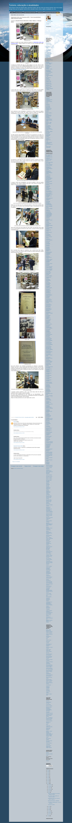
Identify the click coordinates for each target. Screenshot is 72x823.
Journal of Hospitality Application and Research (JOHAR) (49, 407)
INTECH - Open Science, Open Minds (48, 123)
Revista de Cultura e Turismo (49, 660)
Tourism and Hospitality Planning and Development (48, 572)
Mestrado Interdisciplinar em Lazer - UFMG (49, 63)
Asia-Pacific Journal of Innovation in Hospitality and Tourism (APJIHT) (49, 203)
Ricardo (15, 421)
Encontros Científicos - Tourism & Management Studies (48, 249)
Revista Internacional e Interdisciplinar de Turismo (49, 532)
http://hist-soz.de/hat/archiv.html (19, 69)
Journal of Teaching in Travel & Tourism (49, 442)
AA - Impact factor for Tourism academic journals (49, 156)
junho (49, 806)
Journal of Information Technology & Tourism (48, 423)
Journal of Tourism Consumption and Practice (49, 455)
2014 (48, 779)
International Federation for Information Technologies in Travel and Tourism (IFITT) (49, 128)
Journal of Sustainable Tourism (48, 439)
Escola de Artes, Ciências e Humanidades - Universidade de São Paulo (49, 709)
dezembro (50, 784)
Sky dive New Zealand (48, 739)
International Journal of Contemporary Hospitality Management (48, 291)
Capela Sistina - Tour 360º (48, 703)
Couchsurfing (48, 704)
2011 (48, 783)
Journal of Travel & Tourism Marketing (49, 466)
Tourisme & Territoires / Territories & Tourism (48, 599)
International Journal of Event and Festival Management (49, 305)
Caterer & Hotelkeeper (48, 210)
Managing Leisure (49, 476)
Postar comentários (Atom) (18, 468)
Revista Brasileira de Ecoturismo (49, 654)
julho (49, 792)
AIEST (47, 102)
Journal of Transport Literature (47, 463)
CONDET (47, 222)
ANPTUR (47, 700)
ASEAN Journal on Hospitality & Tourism (49, 199)
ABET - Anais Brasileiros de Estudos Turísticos (49, 630)
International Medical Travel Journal (48, 364)
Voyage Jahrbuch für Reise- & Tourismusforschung (49, 144)
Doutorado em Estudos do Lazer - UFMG (49, 47)
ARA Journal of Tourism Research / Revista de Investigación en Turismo (49, 195)
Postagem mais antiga (38, 466)
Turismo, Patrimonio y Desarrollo (48, 607)
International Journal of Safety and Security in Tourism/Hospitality (49, 343)
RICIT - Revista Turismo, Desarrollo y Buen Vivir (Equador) (49, 539)
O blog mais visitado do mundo (49, 726)
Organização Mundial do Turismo (48, 135)
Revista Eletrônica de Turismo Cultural (49, 669)
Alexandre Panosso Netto (50, 21)
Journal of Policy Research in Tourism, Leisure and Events (49, 429)
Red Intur (47, 652)
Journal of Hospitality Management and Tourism (49, 411)
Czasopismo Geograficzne (48, 235)
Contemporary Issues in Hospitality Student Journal (49, 225)
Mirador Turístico (49, 477)
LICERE (47, 642)
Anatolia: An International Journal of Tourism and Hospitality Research (49, 178)
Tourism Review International (48, 586)
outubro (49, 787)
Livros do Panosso (18, 12)
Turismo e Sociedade (48, 690)
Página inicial (27, 466)
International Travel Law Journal (49, 367)
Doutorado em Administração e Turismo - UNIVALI (49, 44)
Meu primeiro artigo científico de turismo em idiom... (53, 796)
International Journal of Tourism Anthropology (49, 351)
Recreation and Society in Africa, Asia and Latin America (49, 497)
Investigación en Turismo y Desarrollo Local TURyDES (49, 370)
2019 (48, 773)
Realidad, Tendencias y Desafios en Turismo (48, 488)
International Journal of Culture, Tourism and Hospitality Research (49, 296)
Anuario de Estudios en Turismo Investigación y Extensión (48, 187)
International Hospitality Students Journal (49, 286)
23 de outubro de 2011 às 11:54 (19, 426)
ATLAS (47, 111)
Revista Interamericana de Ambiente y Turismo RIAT (49, 528)
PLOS (47, 755)
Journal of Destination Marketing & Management (48, 386)
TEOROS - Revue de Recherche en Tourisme (49, 556)
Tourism (47, 564)
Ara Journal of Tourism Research (49, 191)
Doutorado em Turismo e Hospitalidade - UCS (48, 56)
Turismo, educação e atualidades (24, 5)
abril (49, 809)
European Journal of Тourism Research (49, 264)
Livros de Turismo (49, 720)
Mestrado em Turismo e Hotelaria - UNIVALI (49, 88)
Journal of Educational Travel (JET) (49, 393)
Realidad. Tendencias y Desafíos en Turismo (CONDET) (48, 492)
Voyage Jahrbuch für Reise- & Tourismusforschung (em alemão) (49, 612)
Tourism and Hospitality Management (48, 568)
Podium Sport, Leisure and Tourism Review (48, 650)
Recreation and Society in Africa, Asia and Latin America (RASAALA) (49, 501)
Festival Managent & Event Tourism (49, 267)
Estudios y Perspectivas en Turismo (49, 257)
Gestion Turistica (49, 275)
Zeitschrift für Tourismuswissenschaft (49, 618)
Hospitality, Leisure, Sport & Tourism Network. (49, 715)
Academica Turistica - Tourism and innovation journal (49, 159)
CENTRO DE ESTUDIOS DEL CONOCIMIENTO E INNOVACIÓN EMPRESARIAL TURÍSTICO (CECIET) (49, 215)
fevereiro (49, 812)
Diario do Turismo (49, 705)
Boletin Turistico (48, 112)
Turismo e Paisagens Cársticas (48, 687)
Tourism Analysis (49, 566)
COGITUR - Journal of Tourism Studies (49, 220)
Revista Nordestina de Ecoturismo (49, 675)
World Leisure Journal (48, 615)
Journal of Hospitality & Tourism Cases (48, 399)
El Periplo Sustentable (48, 243)
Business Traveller (49, 208)
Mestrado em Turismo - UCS (48, 81)
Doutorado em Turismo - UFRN (49, 53)
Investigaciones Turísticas (48, 373)
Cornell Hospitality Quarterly (49, 228)
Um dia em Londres (51, 804)
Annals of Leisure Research (49, 182)
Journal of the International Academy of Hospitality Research (48, 446)
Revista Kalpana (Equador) (49, 536)
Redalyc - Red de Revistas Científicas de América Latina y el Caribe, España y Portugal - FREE (49, 733)
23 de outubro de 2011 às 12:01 (19, 442)
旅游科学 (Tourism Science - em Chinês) (49, 621)
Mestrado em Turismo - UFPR (49, 83)
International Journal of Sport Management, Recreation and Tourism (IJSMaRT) (49, 347)
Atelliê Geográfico (49, 632)
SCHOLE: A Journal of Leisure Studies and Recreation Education (49, 547)
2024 (48, 770)
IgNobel (47, 752)
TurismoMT (48, 744)
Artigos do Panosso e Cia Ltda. (30, 12)
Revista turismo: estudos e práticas (49, 680)
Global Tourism (48, 640)
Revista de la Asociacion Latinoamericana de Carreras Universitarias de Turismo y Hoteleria (49, 509)
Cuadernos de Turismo (48, 230)
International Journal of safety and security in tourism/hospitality (49, 339)
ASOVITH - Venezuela (48, 105)
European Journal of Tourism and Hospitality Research (49, 261)
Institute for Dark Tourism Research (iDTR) (49, 120)
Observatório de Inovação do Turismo (49, 645)
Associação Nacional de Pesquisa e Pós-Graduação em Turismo (49, 108)
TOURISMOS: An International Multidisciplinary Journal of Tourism (49, 603)
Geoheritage (48, 271)
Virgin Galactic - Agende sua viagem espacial (49, 746)
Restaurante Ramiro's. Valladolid (53, 800)
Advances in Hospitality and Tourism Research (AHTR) (49, 168)
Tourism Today (48, 593)
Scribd (47, 737)
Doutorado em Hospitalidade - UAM (48, 50)
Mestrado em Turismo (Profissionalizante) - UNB (49, 75)
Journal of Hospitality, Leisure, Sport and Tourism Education (49, 419)
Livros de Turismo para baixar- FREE (52, 12)
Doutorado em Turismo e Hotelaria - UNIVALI (49, 60)
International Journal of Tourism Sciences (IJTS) (49, 361)
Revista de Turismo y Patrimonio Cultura (49, 518)
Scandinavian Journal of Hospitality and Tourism (48, 543)
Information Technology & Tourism (48, 280)
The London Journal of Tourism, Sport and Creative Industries (49, 562)
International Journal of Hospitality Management (48, 331)
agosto (49, 790)
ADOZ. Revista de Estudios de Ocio (49, 165)
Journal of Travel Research (49, 468)
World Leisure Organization (48, 147)
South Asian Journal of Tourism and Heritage (49, 551)
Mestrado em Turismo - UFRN (49, 86)
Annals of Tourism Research (49, 184)
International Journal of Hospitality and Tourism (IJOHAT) (49, 327)
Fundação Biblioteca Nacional (49, 712)
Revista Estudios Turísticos (49, 521)
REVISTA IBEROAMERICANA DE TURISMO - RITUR (49, 524)
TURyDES (48, 609)
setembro (50, 789)
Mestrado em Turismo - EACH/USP (48, 78)
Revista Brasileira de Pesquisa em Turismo (49, 657)
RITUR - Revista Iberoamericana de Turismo (49, 682)
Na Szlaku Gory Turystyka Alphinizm (48, 481)
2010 (48, 815)
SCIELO (47, 760)
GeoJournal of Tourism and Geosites (48, 273)
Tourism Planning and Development (49, 582)
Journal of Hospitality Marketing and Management (48, 415)
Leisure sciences (49, 474)
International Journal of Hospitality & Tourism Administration (48, 317)
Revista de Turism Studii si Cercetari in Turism (49, 515)
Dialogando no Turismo (48, 637)
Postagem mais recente (16, 466)
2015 (48, 777)
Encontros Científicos (48, 245)
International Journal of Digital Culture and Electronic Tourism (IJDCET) (49, 301)
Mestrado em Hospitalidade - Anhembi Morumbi (49, 71)
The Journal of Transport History (49, 559)
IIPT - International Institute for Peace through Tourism (49, 718)
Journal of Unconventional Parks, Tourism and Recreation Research (49, 472)
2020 (48, 771)
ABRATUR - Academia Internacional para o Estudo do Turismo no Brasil (49, 99)
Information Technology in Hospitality (48, 283)
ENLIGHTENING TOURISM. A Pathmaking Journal (49, 253)
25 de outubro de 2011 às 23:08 (19, 459)
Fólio (47, 638)
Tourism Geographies (48, 575)
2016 (48, 776)
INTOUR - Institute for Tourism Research (49, 132)
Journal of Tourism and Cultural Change (49, 450)
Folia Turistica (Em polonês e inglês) (49, 269)
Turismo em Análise (48, 692)
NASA (47, 724)
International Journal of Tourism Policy (49, 355)
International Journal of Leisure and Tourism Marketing (49, 335)
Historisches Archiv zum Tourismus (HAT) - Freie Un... (54, 799)
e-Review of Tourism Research (49, 239)
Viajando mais (40, 12)
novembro (50, 786)
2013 (48, 780)
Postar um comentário (16, 461)
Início (12, 12)
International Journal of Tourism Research (49, 358)
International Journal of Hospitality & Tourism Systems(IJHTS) (49, 322)
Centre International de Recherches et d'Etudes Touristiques (48, 116)
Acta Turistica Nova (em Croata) (49, 163)
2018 (48, 774)
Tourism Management (48, 580)
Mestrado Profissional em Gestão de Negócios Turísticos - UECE (49, 67)
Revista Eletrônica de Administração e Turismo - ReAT (49, 666)
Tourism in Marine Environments (49, 577)
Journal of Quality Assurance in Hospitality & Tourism (49, 433)
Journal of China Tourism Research (49, 383)
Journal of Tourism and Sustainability (49, 453)
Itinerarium (48, 641)
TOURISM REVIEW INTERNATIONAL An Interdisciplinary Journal (49, 590)
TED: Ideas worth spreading (49, 741)
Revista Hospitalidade (48, 673)
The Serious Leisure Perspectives (48, 138)
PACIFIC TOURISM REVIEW (48, 484)
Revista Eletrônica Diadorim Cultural (49, 671)
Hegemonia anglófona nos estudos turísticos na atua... (54, 794)
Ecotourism (48, 241)
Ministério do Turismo (48, 722)
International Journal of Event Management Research (49, 309)
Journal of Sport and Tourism (48, 437)
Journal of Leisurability (48, 426)
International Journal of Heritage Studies (49, 313)
